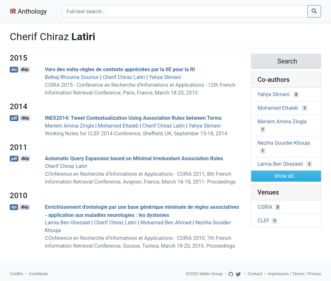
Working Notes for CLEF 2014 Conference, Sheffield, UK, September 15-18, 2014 (136, 133)
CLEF (264, 221)
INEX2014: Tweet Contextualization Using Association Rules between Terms (133, 118)
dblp (24, 69)
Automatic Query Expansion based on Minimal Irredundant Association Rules (134, 158)
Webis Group (211, 273)
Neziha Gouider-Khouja (284, 143)
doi (14, 69)
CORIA (265, 207)
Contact (255, 273)
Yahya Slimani (165, 77)
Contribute (38, 273)
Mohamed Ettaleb (118, 126)
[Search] (185, 11)
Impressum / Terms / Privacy (294, 273)
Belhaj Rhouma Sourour (72, 77)
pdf (14, 118)
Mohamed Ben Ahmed (165, 222)
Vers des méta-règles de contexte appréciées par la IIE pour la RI (120, 69)
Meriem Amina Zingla (69, 126)
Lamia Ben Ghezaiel (67, 222)
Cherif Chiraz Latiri (124, 77)
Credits (16, 273)
